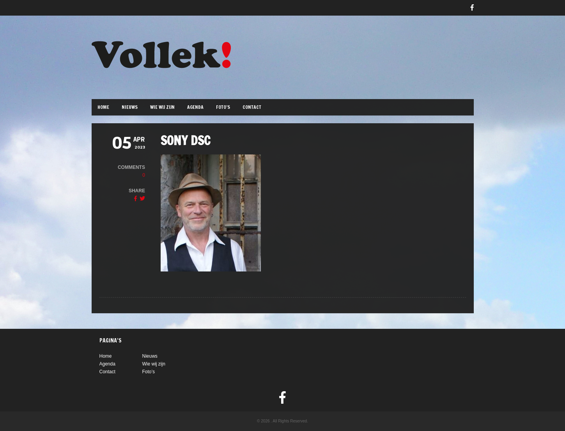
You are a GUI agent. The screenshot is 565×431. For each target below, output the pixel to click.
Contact (252, 107)
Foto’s (223, 107)
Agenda (195, 107)
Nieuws (130, 107)
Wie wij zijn (162, 107)
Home (103, 107)
